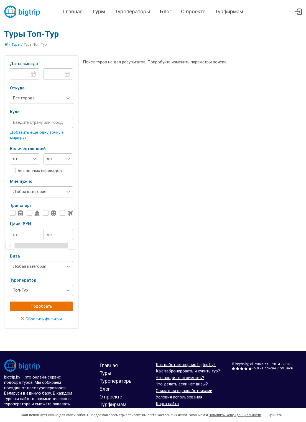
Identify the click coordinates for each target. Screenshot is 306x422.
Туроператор (23, 280)
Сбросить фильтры (41, 319)
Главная (73, 11)
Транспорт (21, 205)
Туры (98, 11)
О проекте (193, 11)
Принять (275, 415)
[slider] (10, 245)
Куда (15, 111)
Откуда (17, 88)
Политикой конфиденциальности (235, 415)
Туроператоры (132, 11)
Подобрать (41, 306)
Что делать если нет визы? (182, 384)
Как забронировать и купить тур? (188, 371)
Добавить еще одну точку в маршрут (37, 135)
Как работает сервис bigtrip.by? (186, 364)
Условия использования (179, 397)
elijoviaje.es (259, 364)
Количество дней (28, 148)
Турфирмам (229, 11)
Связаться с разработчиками (184, 390)
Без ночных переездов (40, 170)
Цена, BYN (20, 224)
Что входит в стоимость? (180, 377)
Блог (166, 11)
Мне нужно (21, 181)
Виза (15, 256)
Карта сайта (167, 403)
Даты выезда (24, 63)
